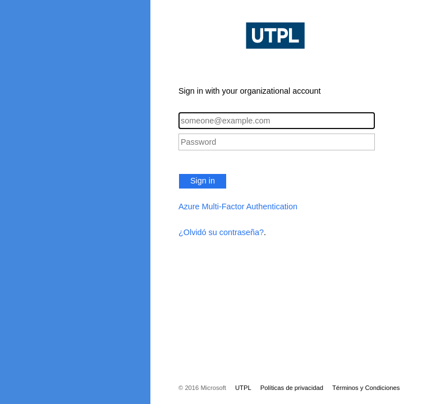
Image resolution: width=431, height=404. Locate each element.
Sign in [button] (202, 180)
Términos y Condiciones (366, 387)
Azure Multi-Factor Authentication (237, 206)
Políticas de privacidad (291, 387)
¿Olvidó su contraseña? (221, 232)
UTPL (243, 387)
